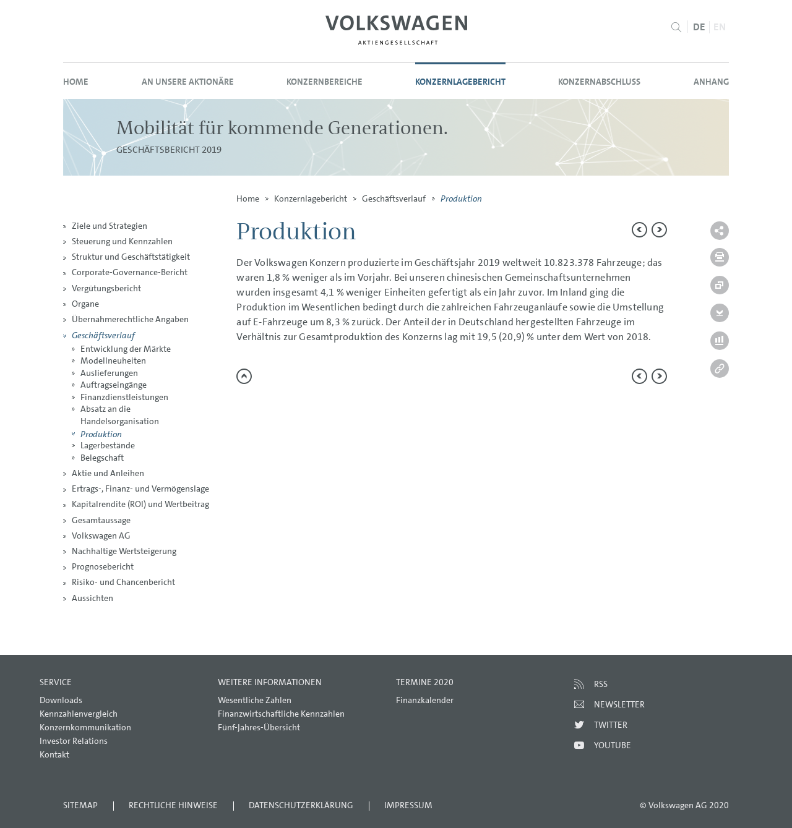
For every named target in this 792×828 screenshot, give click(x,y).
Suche (676, 27)
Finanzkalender (425, 700)
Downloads (61, 700)
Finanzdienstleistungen (124, 397)
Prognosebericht (103, 566)
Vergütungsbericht (106, 288)
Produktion (101, 434)
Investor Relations (74, 740)
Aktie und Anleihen (108, 473)
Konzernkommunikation (85, 727)
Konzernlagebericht (460, 81)
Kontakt (54, 754)
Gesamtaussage (101, 520)
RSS (601, 683)
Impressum (408, 805)
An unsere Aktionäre (188, 81)
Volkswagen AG (101, 535)
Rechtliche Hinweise (173, 805)
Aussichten (92, 598)
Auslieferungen (109, 372)
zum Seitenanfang (244, 376)
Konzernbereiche (324, 81)
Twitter (610, 724)
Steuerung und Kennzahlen (122, 241)
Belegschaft (102, 457)
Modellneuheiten (113, 360)
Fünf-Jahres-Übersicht (259, 727)
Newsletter (619, 704)
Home (75, 81)
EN (719, 26)
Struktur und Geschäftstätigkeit (131, 256)
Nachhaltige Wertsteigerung (124, 551)
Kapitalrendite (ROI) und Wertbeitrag (140, 504)
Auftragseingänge (113, 384)
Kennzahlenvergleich (79, 713)
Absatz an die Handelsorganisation (119, 415)
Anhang (711, 81)
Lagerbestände (107, 445)
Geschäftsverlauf (103, 335)
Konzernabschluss (599, 81)
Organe (85, 303)
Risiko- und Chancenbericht (123, 581)
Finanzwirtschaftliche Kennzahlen (281, 713)
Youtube (612, 745)
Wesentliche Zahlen (254, 700)
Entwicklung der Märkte (125, 348)
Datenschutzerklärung (301, 805)
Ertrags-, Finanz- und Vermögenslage (140, 488)
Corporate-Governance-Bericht (129, 272)
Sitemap (80, 805)
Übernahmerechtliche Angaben (130, 319)
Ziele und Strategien (109, 225)
